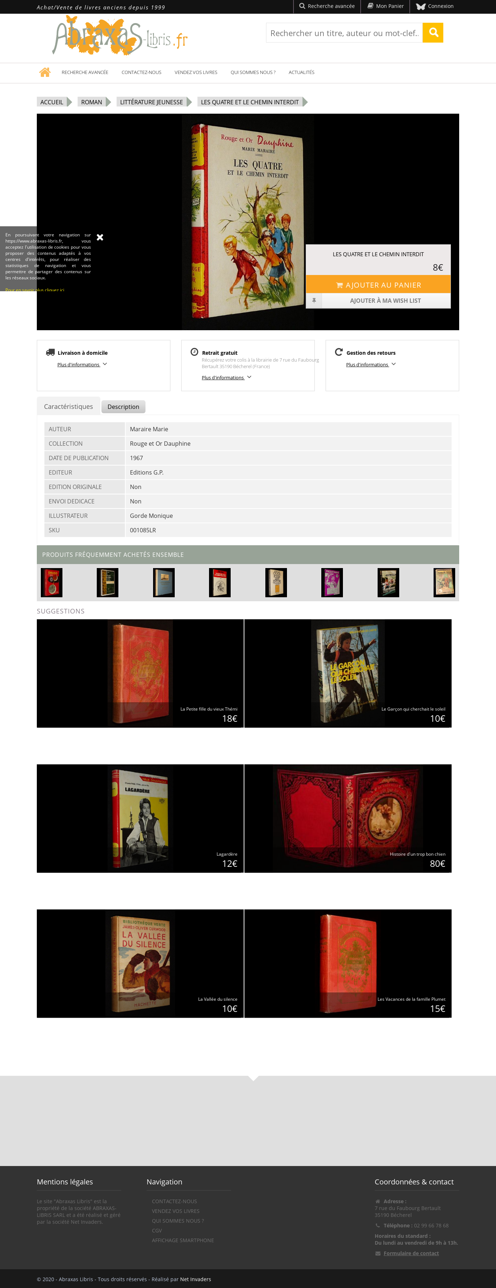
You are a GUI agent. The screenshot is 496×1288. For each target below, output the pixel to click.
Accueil (51, 102)
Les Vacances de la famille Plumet (411, 999)
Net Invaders (195, 1279)
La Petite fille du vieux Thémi (209, 709)
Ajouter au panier (378, 285)
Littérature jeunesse (151, 102)
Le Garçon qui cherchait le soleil (413, 709)
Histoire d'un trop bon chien (417, 854)
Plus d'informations (83, 364)
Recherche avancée (85, 72)
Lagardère (227, 854)
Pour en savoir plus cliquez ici (34, 333)
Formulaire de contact (411, 1253)
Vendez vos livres (196, 72)
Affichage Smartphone (183, 1240)
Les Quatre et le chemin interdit (250, 102)
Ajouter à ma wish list (363, 300)
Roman (91, 102)
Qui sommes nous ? (253, 72)
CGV (157, 1230)
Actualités (301, 72)
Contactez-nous (141, 72)
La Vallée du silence (218, 999)
